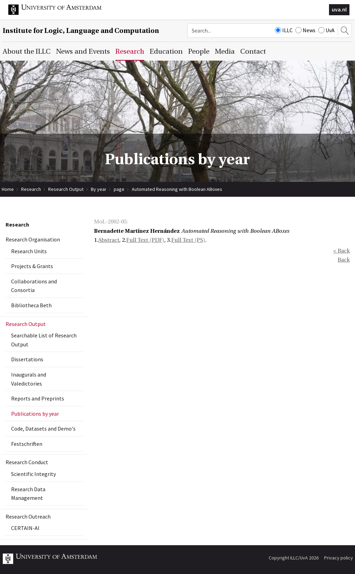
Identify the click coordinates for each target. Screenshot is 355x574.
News (305, 30)
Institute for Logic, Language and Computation (81, 31)
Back (344, 260)
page (119, 189)
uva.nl (339, 9)
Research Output (66, 189)
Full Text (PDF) (145, 240)
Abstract (108, 240)
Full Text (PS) (188, 240)
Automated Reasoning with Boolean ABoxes (177, 189)
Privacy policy (338, 558)
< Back (341, 251)
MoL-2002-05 (110, 222)
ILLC (284, 30)
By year (98, 189)
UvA (326, 30)
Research (31, 189)
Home (8, 189)
